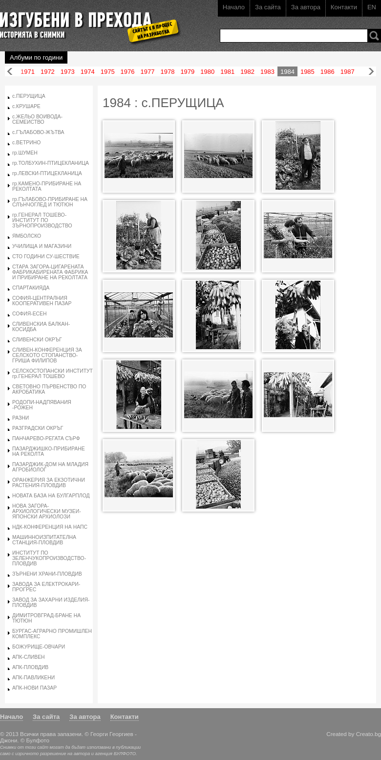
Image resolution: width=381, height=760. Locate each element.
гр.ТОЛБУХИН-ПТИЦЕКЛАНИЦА (50, 163)
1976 (128, 71)
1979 (187, 71)
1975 (108, 71)
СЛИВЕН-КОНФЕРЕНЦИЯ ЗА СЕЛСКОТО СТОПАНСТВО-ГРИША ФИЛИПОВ (47, 355)
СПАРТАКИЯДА (30, 288)
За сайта (268, 7)
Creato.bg (368, 734)
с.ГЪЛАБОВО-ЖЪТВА (38, 132)
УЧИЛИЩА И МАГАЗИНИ (41, 246)
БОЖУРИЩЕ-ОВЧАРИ (38, 646)
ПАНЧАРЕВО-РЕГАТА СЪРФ (46, 438)
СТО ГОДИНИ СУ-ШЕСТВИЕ (46, 256)
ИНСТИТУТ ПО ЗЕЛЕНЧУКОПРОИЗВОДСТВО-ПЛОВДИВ (49, 558)
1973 (68, 71)
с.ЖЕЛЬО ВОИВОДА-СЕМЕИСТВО (37, 119)
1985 (307, 71)
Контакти (344, 7)
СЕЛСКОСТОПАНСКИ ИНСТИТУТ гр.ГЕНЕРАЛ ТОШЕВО (52, 373)
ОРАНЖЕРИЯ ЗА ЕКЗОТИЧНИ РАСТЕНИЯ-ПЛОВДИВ (48, 482)
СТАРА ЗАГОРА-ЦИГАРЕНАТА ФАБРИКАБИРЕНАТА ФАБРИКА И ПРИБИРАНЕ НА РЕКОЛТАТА (50, 272)
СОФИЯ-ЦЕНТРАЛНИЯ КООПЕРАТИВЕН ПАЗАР (41, 300)
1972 (48, 71)
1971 (28, 71)
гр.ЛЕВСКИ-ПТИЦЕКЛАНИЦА (47, 173)
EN (371, 7)
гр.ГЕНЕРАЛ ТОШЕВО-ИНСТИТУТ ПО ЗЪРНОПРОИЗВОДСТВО (42, 220)
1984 (287, 71)
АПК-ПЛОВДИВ (30, 667)
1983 (267, 71)
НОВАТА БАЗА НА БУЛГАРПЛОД (51, 495)
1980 (207, 71)
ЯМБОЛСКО (26, 236)
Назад (10, 72)
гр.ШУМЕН (25, 153)
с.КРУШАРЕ (26, 106)
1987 (347, 71)
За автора (305, 7)
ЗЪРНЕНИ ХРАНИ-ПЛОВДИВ (47, 574)
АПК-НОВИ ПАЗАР (34, 688)
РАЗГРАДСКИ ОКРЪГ (37, 428)
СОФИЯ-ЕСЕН (29, 313)
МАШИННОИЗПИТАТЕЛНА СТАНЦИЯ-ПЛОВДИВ (44, 540)
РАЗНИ (20, 418)
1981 (227, 71)
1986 (327, 71)
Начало (234, 7)
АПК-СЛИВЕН (28, 657)
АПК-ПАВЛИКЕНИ (33, 677)
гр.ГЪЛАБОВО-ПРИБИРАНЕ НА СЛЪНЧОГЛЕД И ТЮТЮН (49, 202)
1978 (167, 71)
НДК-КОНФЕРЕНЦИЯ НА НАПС (49, 527)
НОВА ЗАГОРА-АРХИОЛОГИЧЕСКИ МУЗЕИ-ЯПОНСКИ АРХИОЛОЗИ (46, 511)
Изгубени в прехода (86, 21)
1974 (88, 71)
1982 (247, 71)
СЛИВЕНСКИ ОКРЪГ (37, 339)
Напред (371, 72)
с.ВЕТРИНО (26, 142)
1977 (148, 71)
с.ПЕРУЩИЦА (28, 96)
